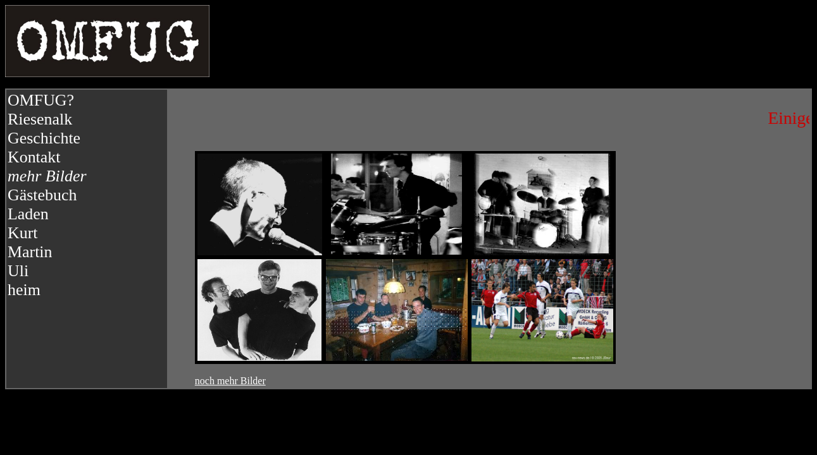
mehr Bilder (47, 176)
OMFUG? (41, 100)
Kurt (23, 233)
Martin (30, 252)
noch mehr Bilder (230, 380)
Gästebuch (42, 195)
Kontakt (34, 157)
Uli (18, 271)
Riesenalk (40, 119)
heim (24, 290)
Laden (28, 214)
